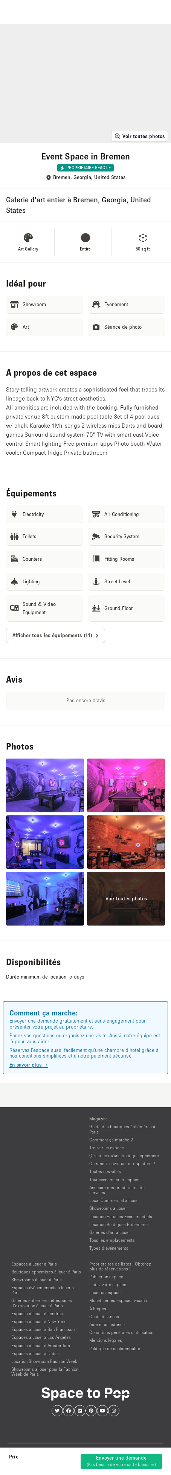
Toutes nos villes (105, 1171)
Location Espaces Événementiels (120, 1216)
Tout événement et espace (114, 1179)
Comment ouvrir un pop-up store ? (122, 1163)
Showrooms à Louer (108, 1208)
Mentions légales (105, 1340)
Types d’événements (108, 1248)
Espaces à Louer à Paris (34, 1263)
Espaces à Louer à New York (38, 1321)
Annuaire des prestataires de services (117, 1190)
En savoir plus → (28, 1065)
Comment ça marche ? (111, 1139)
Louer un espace (105, 1292)
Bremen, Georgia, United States (89, 177)
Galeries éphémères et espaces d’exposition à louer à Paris (41, 1303)
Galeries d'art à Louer (109, 1232)
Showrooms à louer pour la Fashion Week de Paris (44, 1371)
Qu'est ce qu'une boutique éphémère (124, 1155)
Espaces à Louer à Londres (37, 1313)
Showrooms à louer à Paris (36, 1279)
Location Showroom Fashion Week (44, 1361)
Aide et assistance (107, 1324)
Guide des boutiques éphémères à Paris (122, 1129)
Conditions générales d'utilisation (121, 1332)
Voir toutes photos (139, 136)
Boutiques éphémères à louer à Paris (46, 1271)
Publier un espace (106, 1276)
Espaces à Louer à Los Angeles (41, 1337)
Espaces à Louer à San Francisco (43, 1329)
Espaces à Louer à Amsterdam (40, 1345)
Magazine (98, 1118)
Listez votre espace (107, 1284)
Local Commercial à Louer (114, 1200)
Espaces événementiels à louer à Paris (42, 1290)
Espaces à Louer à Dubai (35, 1353)
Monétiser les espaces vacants (118, 1300)
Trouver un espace (106, 1147)
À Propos (97, 1308)
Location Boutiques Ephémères (119, 1224)
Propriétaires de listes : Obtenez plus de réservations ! (120, 1266)
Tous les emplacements (112, 1240)
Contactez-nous (104, 1316)
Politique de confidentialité (114, 1348)
